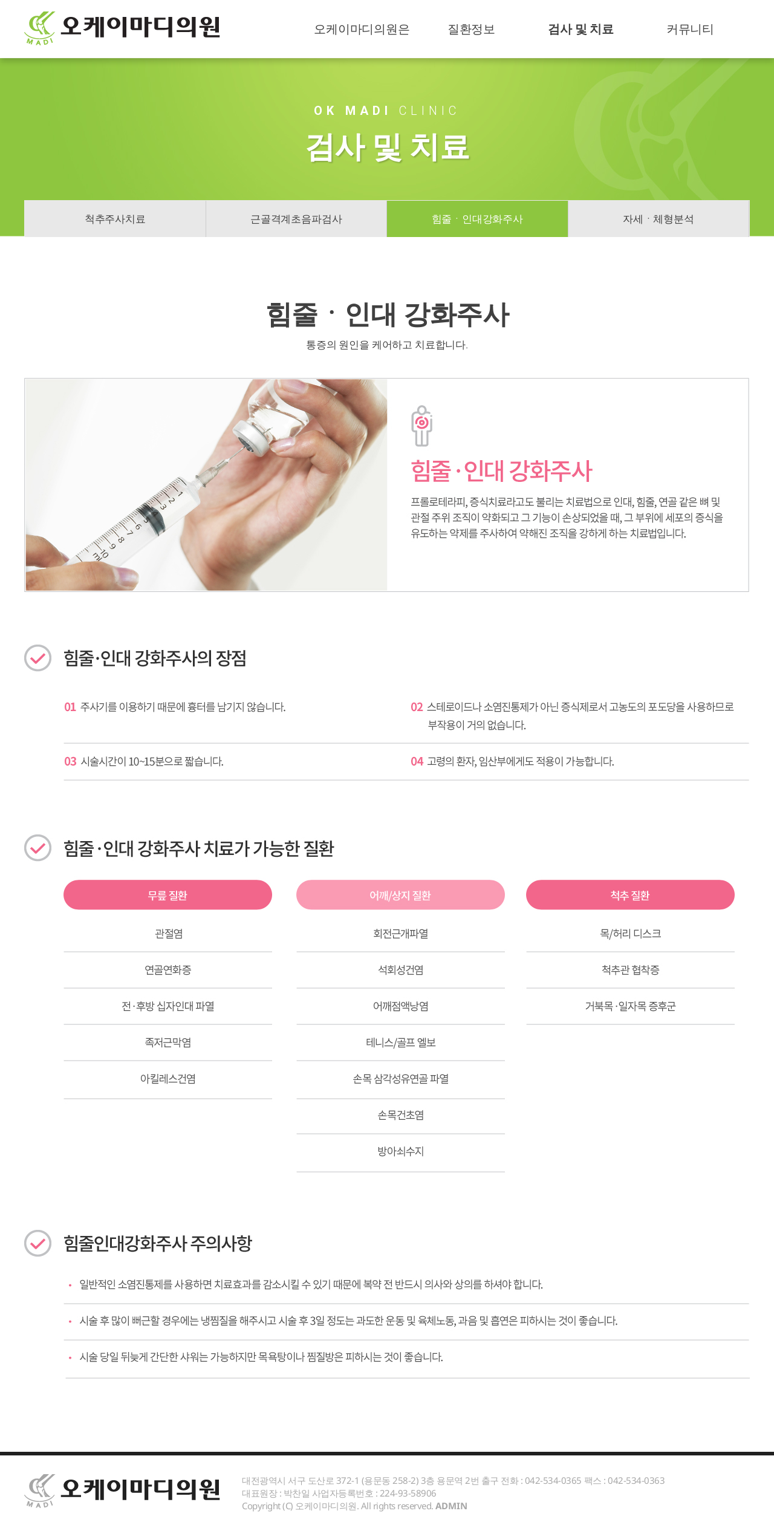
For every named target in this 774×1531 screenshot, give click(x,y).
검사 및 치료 (581, 29)
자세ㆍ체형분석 (658, 219)
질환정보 (471, 29)
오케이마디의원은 (361, 29)
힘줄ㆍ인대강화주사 (477, 219)
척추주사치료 (115, 219)
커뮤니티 (690, 29)
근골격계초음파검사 (296, 219)
